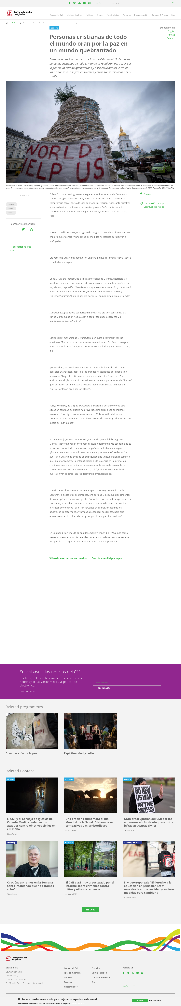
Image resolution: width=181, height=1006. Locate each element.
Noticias (89, 15)
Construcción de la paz (154, 203)
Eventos (100, 15)
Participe (127, 15)
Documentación (141, 15)
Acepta (140, 1000)
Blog (173, 15)
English (171, 31)
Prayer (10, 213)
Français (170, 34)
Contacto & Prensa (160, 15)
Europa (147, 194)
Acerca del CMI (56, 15)
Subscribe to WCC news (20, 249)
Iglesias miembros (74, 15)
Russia (10, 208)
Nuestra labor (113, 15)
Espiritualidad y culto (154, 206)
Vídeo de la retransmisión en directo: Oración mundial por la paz (85, 558)
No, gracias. (155, 1000)
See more (90, 910)
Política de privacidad (28, 691)
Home (7, 23)
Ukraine (11, 204)
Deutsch (170, 38)
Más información (78, 1003)
